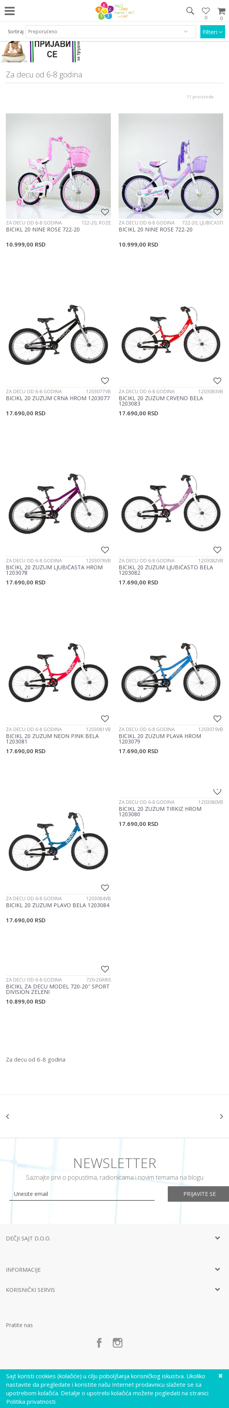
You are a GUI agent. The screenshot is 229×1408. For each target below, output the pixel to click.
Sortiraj (16, 31)
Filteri (213, 32)
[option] (42, 1116)
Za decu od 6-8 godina (34, 223)
